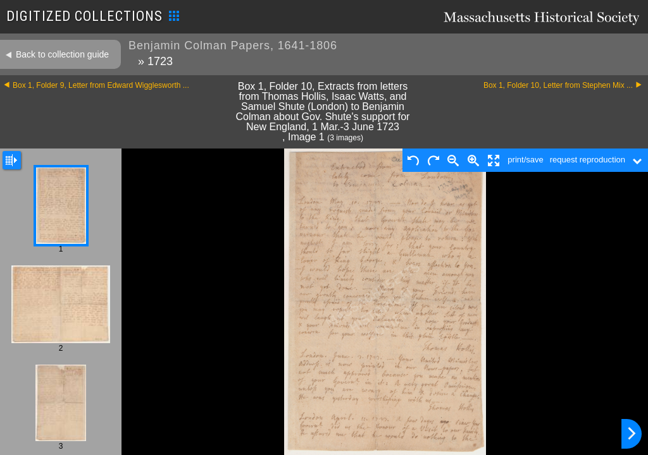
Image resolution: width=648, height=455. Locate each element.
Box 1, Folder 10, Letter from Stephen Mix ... (558, 85)
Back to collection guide (62, 54)
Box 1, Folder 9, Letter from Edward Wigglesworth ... (101, 85)
